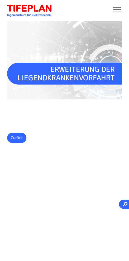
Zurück (17, 137)
